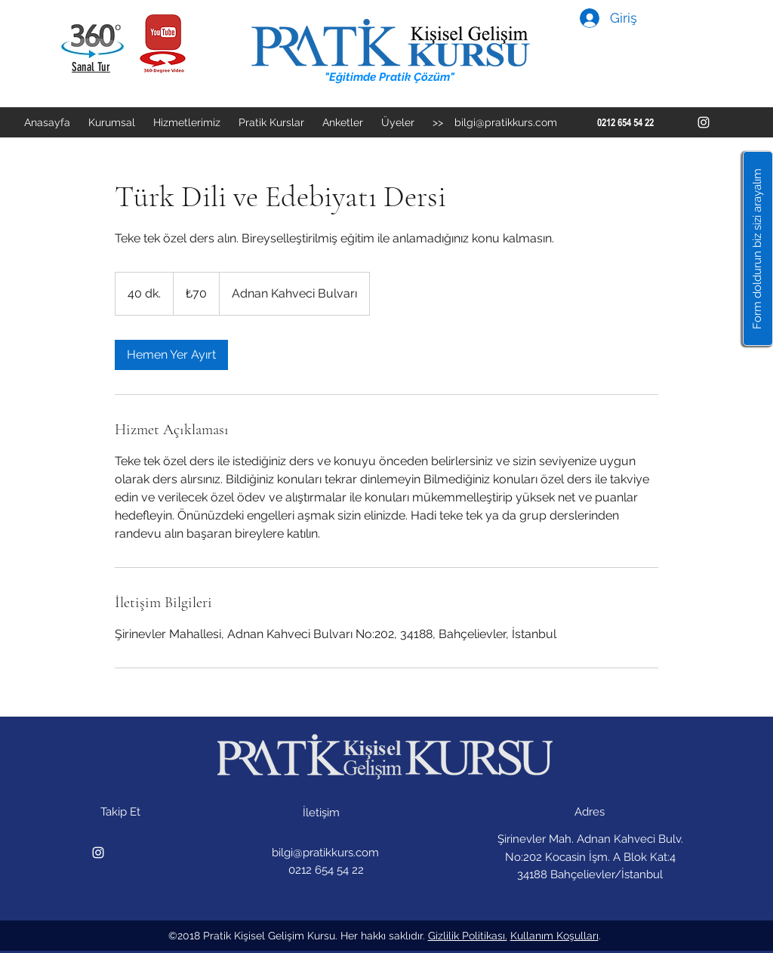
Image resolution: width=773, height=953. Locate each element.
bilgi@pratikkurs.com (505, 122)
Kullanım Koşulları (554, 936)
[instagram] (703, 122)
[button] (758, 248)
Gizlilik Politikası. (467, 936)
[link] (171, 355)
